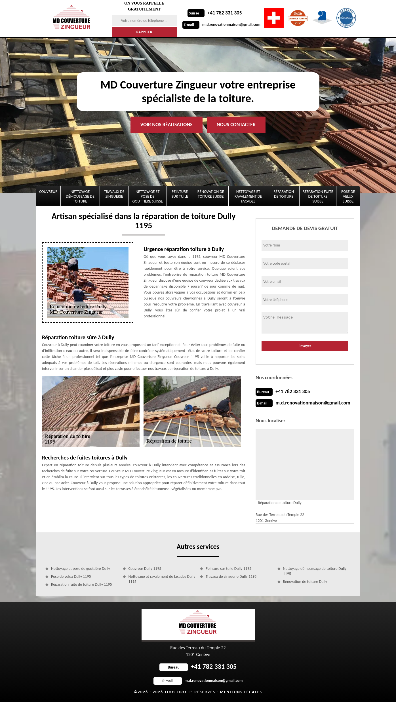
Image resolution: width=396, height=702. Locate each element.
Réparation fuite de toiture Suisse (318, 196)
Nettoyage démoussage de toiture (80, 196)
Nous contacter (236, 124)
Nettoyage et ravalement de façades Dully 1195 (162, 579)
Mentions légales (241, 692)
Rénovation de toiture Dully (305, 581)
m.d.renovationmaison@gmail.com (221, 24)
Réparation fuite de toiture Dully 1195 (81, 584)
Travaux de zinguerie (114, 194)
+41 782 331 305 (215, 13)
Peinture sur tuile (180, 194)
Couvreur (48, 191)
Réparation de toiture (283, 194)
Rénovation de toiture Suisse (210, 194)
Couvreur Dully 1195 (145, 568)
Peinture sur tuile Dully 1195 (228, 568)
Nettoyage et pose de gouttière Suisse (147, 196)
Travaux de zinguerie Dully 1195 (231, 576)
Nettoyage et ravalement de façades (248, 196)
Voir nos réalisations (166, 124)
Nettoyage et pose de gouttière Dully (80, 568)
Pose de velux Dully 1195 (71, 576)
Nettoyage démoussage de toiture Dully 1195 (315, 571)
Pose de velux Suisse (348, 196)
